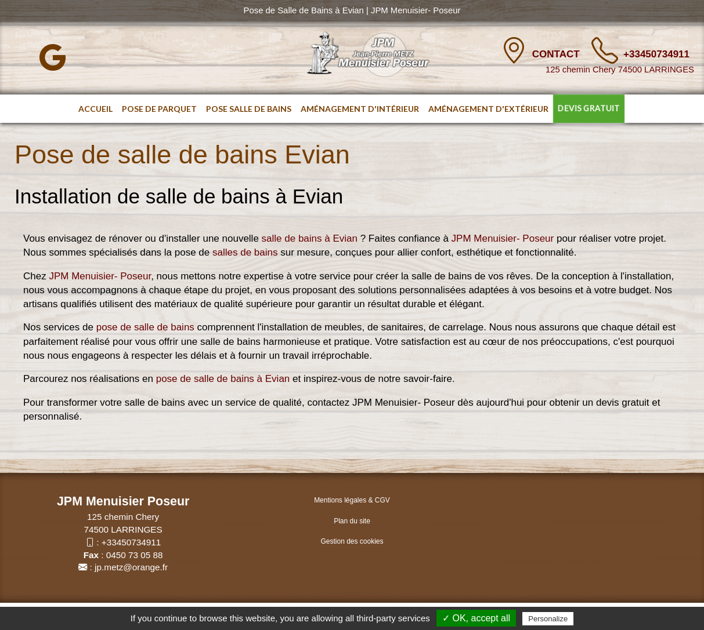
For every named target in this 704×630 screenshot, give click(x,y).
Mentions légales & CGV (352, 500)
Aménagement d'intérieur (360, 109)
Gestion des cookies (351, 541)
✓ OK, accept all (476, 618)
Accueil (95, 109)
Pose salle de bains (248, 109)
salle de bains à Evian (310, 238)
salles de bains (243, 252)
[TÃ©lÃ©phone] (604, 50)
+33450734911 (656, 54)
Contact (557, 54)
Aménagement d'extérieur (488, 109)
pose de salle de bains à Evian (223, 378)
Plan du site (352, 521)
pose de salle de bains (145, 327)
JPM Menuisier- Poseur (503, 238)
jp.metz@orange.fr (131, 567)
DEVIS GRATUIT (589, 109)
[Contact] (513, 50)
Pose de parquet (159, 109)
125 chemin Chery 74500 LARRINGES (620, 69)
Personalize (548, 618)
